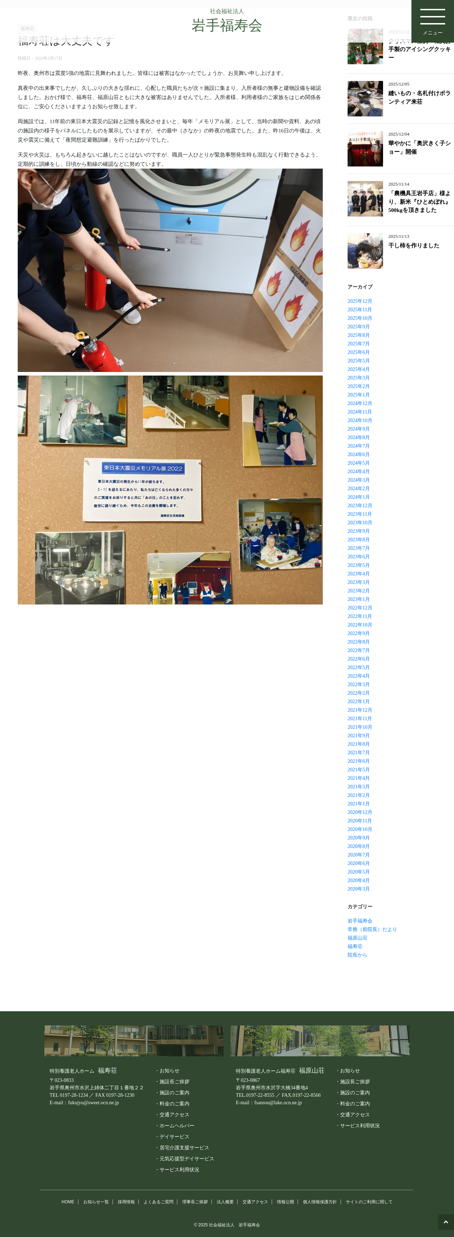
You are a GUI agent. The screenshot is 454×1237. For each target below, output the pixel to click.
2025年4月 (359, 369)
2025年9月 (359, 326)
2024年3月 (359, 480)
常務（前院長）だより (372, 929)
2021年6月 (359, 761)
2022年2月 (359, 693)
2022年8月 (359, 642)
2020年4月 (359, 880)
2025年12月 (360, 301)
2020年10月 (360, 829)
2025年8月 (359, 335)
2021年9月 (359, 735)
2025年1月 (359, 395)
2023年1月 (359, 599)
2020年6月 (359, 863)
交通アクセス (255, 1201)
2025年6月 (359, 352)
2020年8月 (359, 846)
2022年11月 (360, 616)
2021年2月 (359, 795)
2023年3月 (359, 582)
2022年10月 (360, 625)
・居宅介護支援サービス (182, 1147)
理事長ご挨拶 (195, 1201)
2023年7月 (359, 548)
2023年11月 (360, 514)
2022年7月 (359, 650)
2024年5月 (359, 463)
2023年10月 (360, 522)
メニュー (432, 17)
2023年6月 (359, 556)
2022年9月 (359, 633)
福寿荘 (355, 946)
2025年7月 (359, 343)
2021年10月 (360, 727)
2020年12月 (360, 812)
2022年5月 (359, 667)
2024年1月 (359, 497)
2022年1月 (359, 701)
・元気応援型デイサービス (184, 1158)
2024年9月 (359, 429)
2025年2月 (359, 386)
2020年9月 (359, 838)
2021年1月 (359, 803)
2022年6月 (359, 659)
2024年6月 (359, 454)
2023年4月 (359, 573)
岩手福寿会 (360, 921)
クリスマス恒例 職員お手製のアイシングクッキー (419, 49)
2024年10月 (360, 420)
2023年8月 (359, 539)
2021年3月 (359, 786)
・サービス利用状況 (177, 1169)
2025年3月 (359, 378)
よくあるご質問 (158, 1201)
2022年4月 (359, 676)
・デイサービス (172, 1136)
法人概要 (225, 1201)
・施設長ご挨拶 (172, 1081)
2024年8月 (359, 437)
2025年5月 (359, 360)
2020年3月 (359, 889)
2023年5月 (359, 565)
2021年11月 (360, 718)
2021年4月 (359, 778)
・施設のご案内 (172, 1092)
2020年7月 (359, 855)
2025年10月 (360, 318)
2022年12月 (360, 608)
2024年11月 (360, 412)
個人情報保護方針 (320, 1201)
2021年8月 (359, 744)
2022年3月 (359, 684)
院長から (357, 955)
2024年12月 (360, 403)
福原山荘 (357, 938)
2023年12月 (360, 505)
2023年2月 (359, 590)
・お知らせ (167, 1070)
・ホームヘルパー (174, 1125)
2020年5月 (359, 872)
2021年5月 (359, 769)
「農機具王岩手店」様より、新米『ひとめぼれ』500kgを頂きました (419, 201)
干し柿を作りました (413, 245)
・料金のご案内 (172, 1103)
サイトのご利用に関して (369, 1201)
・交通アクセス (172, 1114)
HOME (68, 1201)
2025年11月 (360, 309)
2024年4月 (359, 471)
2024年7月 (359, 446)
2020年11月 (360, 820)
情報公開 (285, 1201)
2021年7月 (359, 752)
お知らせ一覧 (96, 1201)
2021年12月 (360, 710)
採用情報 (126, 1201)
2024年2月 (359, 488)
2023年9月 (359, 531)
